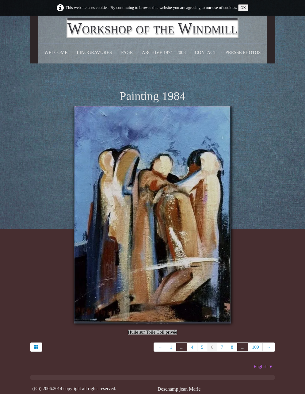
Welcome (55, 52)
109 (255, 347)
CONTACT (205, 52)
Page (127, 52)
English (263, 366)
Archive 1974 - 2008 (164, 52)
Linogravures (94, 52)
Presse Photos (243, 52)
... (181, 347)
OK (243, 8)
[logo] (152, 28)
